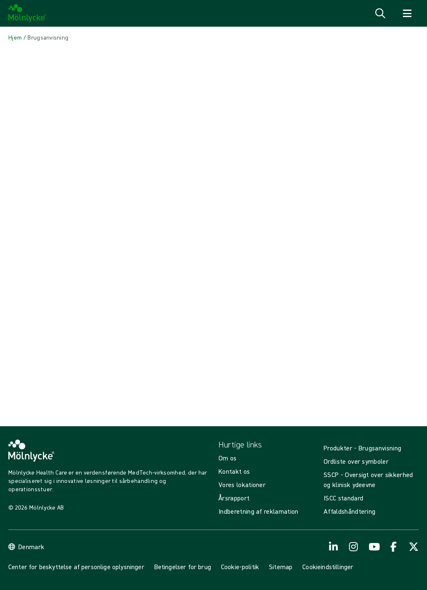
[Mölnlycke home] (27, 13)
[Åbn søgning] (380, 13)
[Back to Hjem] (15, 37)
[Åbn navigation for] (407, 13)
